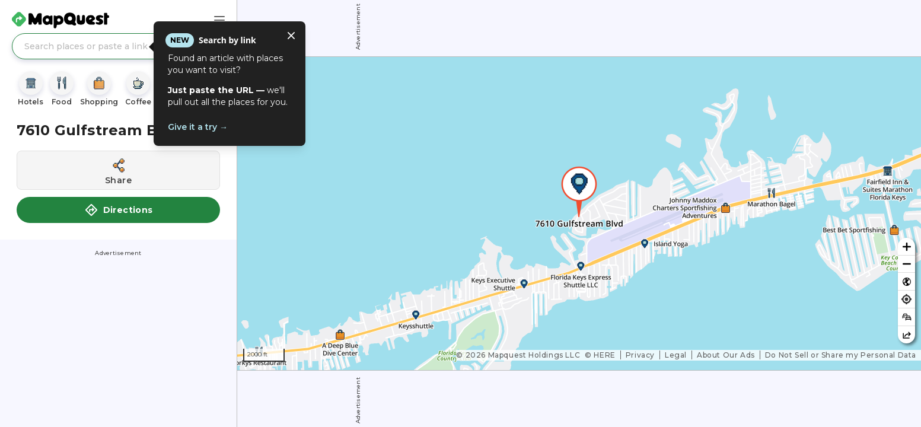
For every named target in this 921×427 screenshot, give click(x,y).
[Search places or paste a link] (118, 46)
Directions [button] (118, 210)
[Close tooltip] (291, 35)
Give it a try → (198, 127)
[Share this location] (118, 170)
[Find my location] (906, 299)
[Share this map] (906, 334)
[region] (579, 213)
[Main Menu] (219, 20)
